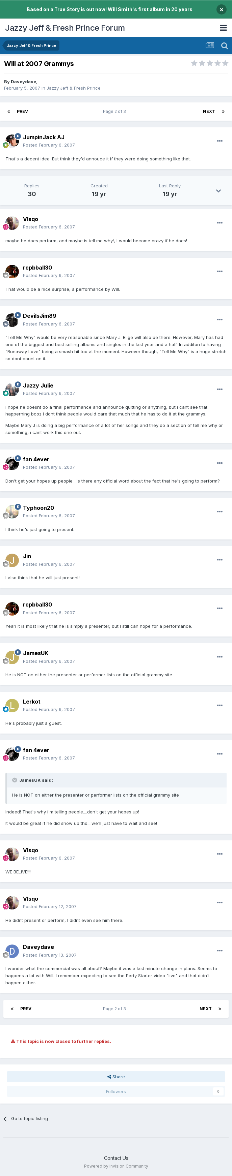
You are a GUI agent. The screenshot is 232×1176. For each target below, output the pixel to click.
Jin (27, 556)
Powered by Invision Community (116, 1166)
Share (116, 1077)
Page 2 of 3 (115, 111)
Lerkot (32, 701)
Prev (22, 111)
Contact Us (116, 1158)
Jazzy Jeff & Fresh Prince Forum (65, 28)
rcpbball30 (37, 267)
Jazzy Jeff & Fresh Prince (74, 88)
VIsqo (30, 219)
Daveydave (23, 81)
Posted (49, 145)
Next (209, 111)
